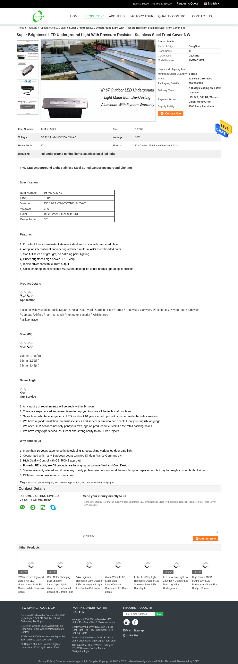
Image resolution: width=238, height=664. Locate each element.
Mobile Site (130, 635)
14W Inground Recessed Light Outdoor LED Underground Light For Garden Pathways (89, 583)
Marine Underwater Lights (90, 609)
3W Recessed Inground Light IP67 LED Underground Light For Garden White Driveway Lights (31, 584)
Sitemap (138, 630)
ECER (196, 661)
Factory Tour (141, 16)
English (214, 2)
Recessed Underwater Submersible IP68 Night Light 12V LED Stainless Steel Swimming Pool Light (43, 618)
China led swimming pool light (72, 661)
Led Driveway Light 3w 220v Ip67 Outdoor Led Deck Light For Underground (175, 583)
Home (74, 16)
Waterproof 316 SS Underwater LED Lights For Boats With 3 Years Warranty (93, 621)
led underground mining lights (98, 482)
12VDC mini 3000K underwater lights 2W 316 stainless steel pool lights (43, 638)
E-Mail (127, 630)
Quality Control (172, 16)
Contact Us (202, 16)
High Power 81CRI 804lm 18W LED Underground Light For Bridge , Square (204, 583)
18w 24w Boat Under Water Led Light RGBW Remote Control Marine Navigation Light (92, 648)
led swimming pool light (67, 482)
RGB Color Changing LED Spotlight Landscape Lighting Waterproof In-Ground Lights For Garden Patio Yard (60, 586)
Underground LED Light (53, 27)
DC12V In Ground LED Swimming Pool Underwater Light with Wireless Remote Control (42, 628)
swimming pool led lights (39, 482)
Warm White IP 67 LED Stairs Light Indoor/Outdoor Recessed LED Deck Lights (117, 584)
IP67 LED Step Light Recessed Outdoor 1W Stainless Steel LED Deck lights (146, 583)
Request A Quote (187, 3)
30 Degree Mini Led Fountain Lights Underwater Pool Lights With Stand (40, 646)
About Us (117, 16)
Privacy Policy (46, 661)
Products (93, 16)
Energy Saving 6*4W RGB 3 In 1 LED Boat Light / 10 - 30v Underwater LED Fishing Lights (92, 630)
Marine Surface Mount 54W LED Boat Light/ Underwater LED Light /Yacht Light (94, 639)
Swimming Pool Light (39, 607)
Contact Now (165, 113)
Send (159, 614)
